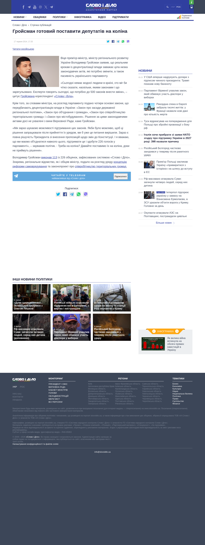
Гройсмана (28, 96)
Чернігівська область (152, 401)
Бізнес (175, 384)
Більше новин (165, 222)
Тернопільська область (153, 386)
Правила (17, 400)
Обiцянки (39, 17)
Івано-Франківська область (127, 384)
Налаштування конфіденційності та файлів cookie (35, 444)
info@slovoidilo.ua (102, 452)
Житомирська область (98, 398)
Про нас (17, 394)
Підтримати (120, 17)
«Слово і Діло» (33, 437)
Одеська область (123, 398)
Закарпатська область (98, 401)
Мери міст (54, 399)
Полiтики (60, 17)
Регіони (123, 378)
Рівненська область (124, 403)
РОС (178, 7)
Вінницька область (96, 389)
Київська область (123, 386)
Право (175, 398)
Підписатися (121, 176)
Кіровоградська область (126, 389)
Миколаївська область (125, 396)
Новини (20, 17)
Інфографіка (82, 17)
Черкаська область (151, 396)
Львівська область (123, 394)
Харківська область (151, 389)
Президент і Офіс (58, 384)
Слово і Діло (20, 25)
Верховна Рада (57, 387)
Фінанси (176, 403)
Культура (176, 389)
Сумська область (150, 384)
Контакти (18, 397)
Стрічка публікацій (40, 25)
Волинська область (97, 391)
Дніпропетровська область (100, 394)
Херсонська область (151, 391)
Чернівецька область (152, 398)
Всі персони (55, 402)
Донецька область (96, 396)
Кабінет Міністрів (58, 390)
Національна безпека (182, 394)
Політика (176, 396)
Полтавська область (124, 401)
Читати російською (23, 49)
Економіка (177, 386)
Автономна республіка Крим (101, 386)
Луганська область (124, 391)
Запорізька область (97, 403)
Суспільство (178, 401)
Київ (90, 384)
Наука (175, 391)
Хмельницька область (152, 394)
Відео (102, 17)
